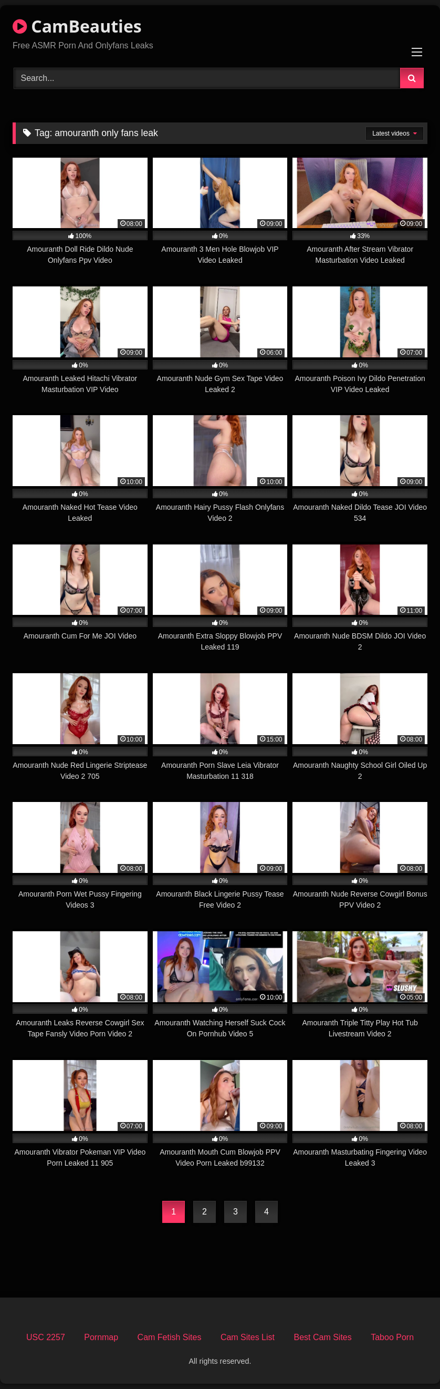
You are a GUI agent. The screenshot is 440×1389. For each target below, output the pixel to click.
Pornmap (101, 1337)
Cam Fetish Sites (170, 1337)
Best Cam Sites (322, 1337)
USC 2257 (45, 1337)
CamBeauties (77, 26)
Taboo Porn (392, 1337)
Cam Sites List (248, 1337)
